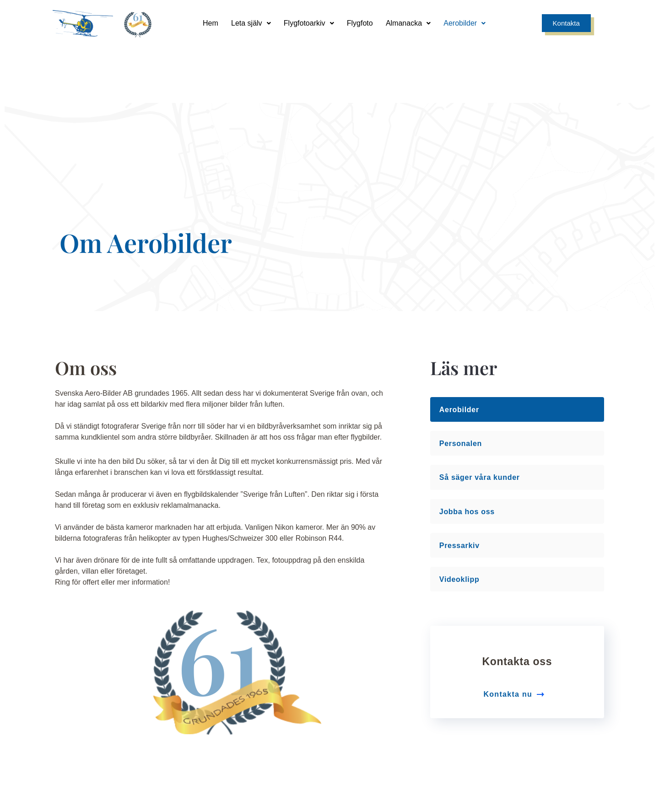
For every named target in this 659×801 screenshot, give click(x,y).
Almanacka (409, 23)
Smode (591, 785)
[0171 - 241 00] (536, 700)
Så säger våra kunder (479, 326)
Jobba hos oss (467, 361)
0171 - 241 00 (536, 721)
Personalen (460, 292)
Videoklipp (459, 428)
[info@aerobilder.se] (398, 700)
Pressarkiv (459, 394)
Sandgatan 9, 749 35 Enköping (260, 721)
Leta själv (250, 23)
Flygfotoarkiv (308, 23)
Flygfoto (360, 23)
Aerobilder (467, 23)
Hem (208, 23)
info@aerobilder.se (398, 721)
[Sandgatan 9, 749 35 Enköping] (261, 700)
